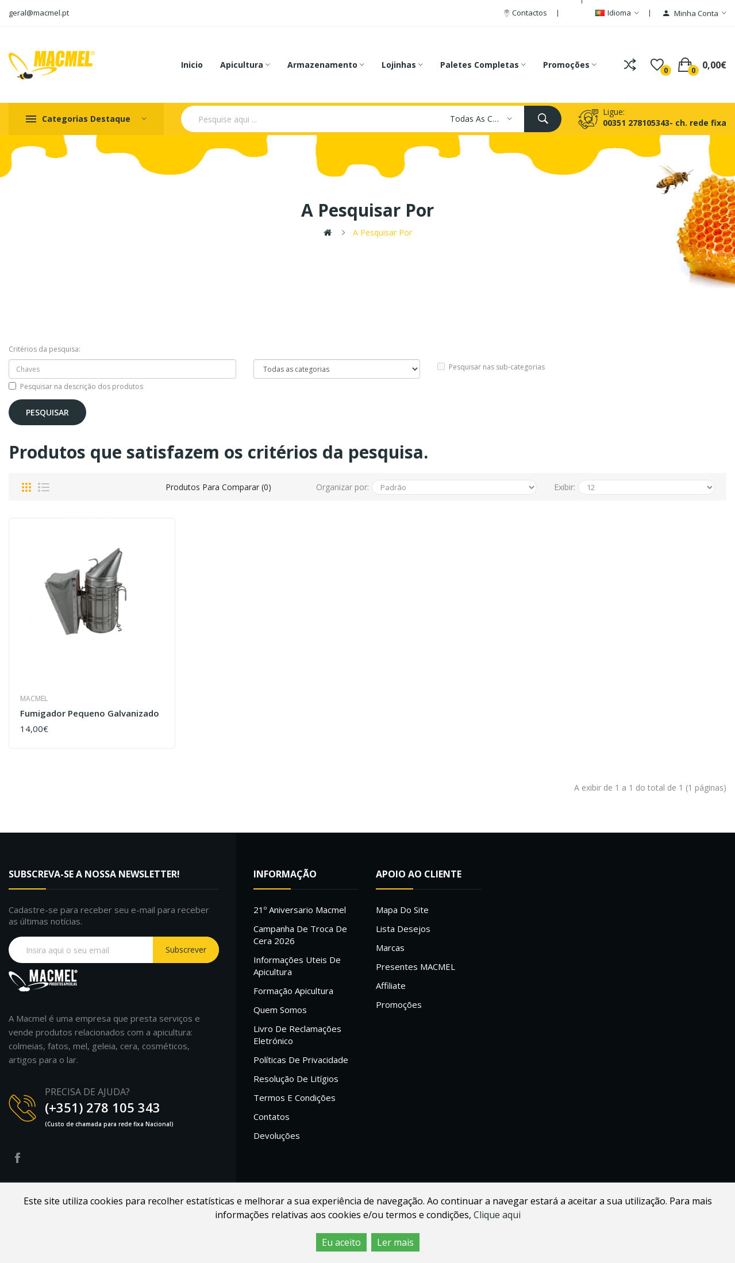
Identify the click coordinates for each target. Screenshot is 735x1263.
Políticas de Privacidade (300, 1059)
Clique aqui (497, 1214)
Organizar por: (342, 487)
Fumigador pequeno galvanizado (89, 713)
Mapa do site (402, 909)
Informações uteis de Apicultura (297, 965)
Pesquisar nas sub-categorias (491, 367)
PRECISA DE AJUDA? (87, 1091)
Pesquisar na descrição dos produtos (76, 386)
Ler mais (395, 1242)
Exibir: (564, 487)
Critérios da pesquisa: (44, 349)
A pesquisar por (382, 232)
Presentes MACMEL (415, 966)
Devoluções (276, 1135)
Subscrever (186, 949)
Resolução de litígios (295, 1078)
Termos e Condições (294, 1097)
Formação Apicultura (293, 990)
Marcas (390, 947)
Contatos (271, 1116)
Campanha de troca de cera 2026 (300, 934)
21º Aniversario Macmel (299, 909)
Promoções (399, 1004)
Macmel (34, 698)
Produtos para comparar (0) (218, 487)
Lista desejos (403, 928)
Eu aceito (341, 1242)
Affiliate (391, 985)
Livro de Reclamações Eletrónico (297, 1034)
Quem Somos (280, 1009)
